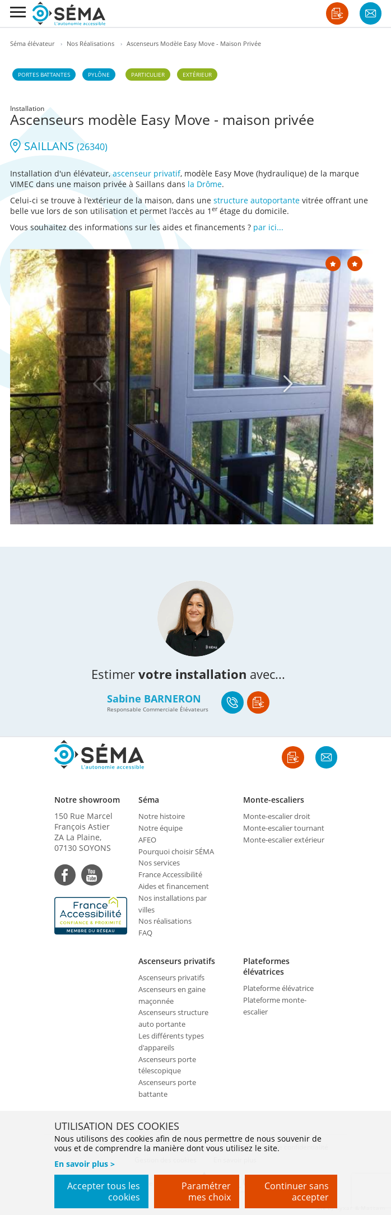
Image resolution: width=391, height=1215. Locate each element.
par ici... (268, 227)
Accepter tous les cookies (103, 1191)
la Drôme (205, 184)
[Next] (288, 383)
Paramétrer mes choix (206, 1191)
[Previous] (97, 383)
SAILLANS (59, 145)
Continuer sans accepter (296, 1191)
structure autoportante (256, 200)
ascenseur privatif (146, 173)
